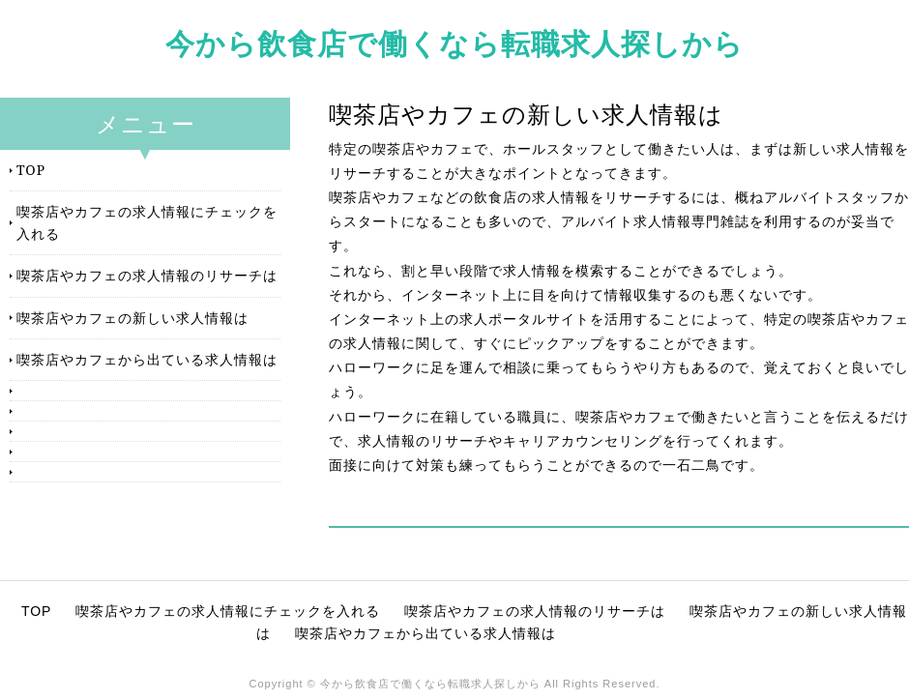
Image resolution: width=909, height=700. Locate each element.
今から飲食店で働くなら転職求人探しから (454, 43)
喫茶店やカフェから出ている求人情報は (147, 359)
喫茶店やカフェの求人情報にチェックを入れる (147, 222)
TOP (30, 169)
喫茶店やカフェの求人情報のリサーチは (147, 275)
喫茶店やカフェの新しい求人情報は (132, 317)
